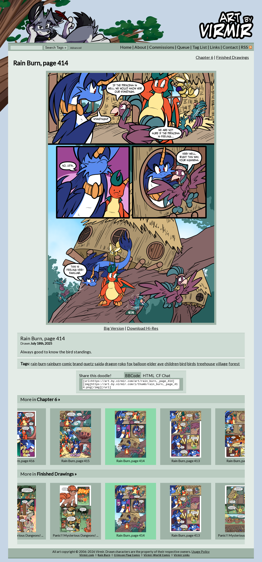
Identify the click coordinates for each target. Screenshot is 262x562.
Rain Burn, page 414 (130, 463)
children (172, 363)
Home (126, 47)
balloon (139, 363)
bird (183, 363)
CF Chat (163, 375)
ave (160, 363)
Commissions (161, 47)
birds (191, 363)
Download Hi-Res (142, 328)
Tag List (199, 47)
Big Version (114, 328)
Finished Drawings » (57, 476)
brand (78, 363)
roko (122, 363)
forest (234, 363)
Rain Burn (104, 556)
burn (42, 363)
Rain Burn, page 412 (240, 463)
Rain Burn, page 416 (20, 463)
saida (99, 363)
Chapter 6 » (48, 401)
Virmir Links (182, 556)
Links (215, 47)
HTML (148, 375)
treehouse (206, 363)
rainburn (54, 363)
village (222, 363)
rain (34, 363)
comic (67, 363)
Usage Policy (201, 553)
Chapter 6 (204, 57)
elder (151, 363)
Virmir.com (86, 556)
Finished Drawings (232, 57)
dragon (111, 363)
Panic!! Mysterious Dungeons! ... (75, 537)
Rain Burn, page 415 (75, 463)
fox (130, 363)
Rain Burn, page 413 (185, 463)
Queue (183, 47)
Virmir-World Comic (157, 556)
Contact (230, 47)
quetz (89, 363)
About (140, 47)
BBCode (132, 375)
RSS (246, 47)
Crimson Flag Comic (127, 556)
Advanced (75, 47)
